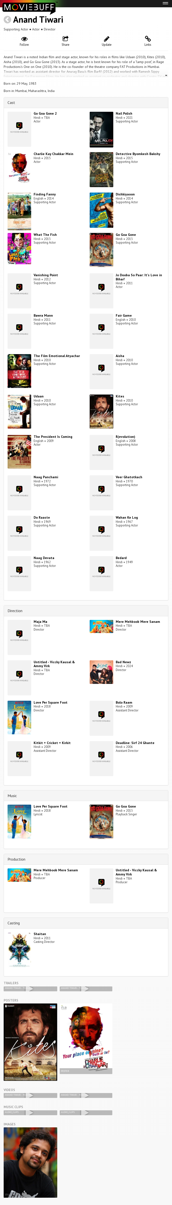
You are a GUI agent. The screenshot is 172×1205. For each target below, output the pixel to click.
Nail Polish (124, 113)
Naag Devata (44, 558)
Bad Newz (123, 662)
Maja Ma (40, 621)
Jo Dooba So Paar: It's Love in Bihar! (139, 277)
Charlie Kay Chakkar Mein (53, 154)
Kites (120, 396)
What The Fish (45, 234)
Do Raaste (42, 517)
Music (12, 795)
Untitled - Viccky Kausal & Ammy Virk (54, 664)
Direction (15, 610)
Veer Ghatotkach (129, 477)
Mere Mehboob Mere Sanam (138, 621)
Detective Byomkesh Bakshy (138, 154)
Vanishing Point (46, 275)
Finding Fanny (45, 194)
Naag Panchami (46, 477)
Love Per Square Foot (50, 702)
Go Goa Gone (126, 234)
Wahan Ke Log (127, 517)
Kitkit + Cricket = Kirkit (52, 743)
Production (16, 859)
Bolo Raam (124, 702)
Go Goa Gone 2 (45, 113)
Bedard (121, 558)
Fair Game (124, 315)
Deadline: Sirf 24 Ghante (135, 743)
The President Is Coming (53, 436)
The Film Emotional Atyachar (57, 356)
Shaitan (40, 934)
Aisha (120, 356)
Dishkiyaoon (125, 194)
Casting (14, 922)
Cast (11, 102)
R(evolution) (125, 436)
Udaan (39, 396)
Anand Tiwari (38, 19)
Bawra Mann (43, 315)
